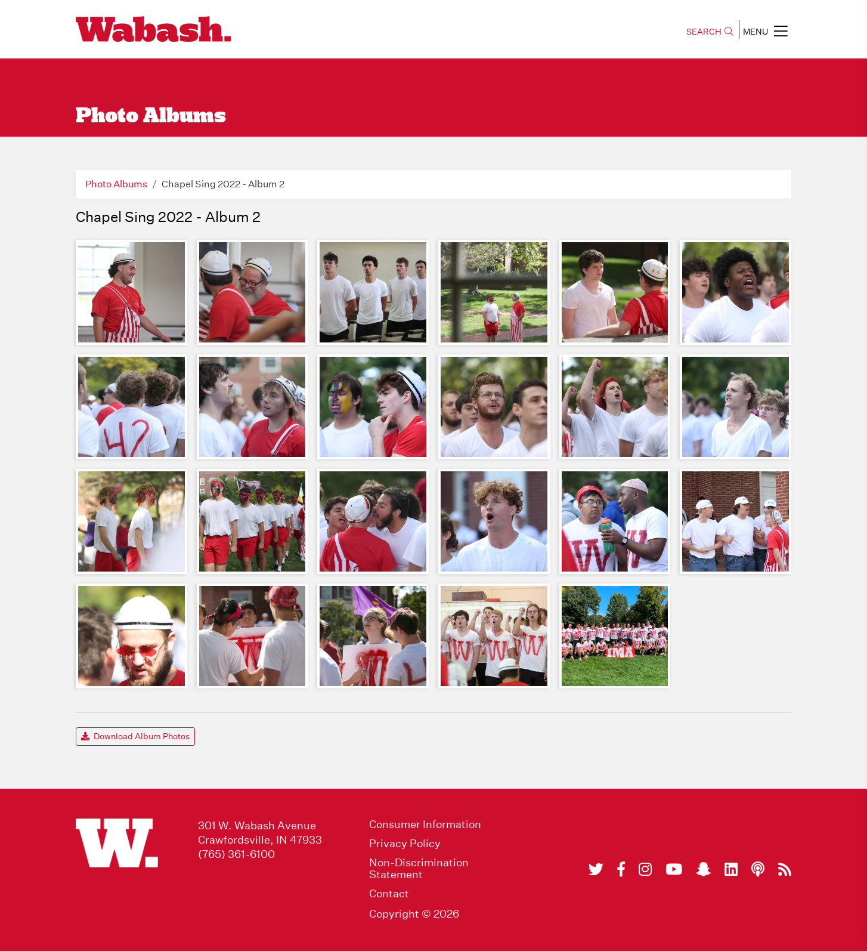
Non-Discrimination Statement (419, 869)
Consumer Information (425, 824)
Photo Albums (116, 184)
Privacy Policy (405, 844)
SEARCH (709, 31)
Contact (389, 894)
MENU (765, 31)
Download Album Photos (135, 736)
